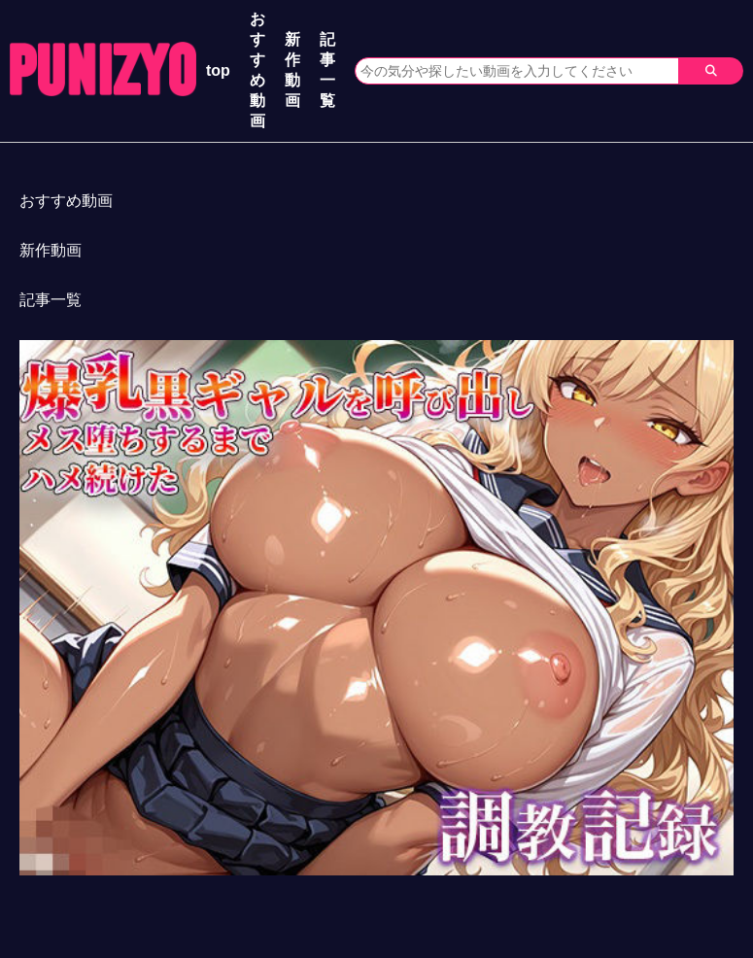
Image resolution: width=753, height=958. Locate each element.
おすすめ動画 (257, 70)
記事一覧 (327, 70)
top (218, 70)
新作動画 (292, 70)
